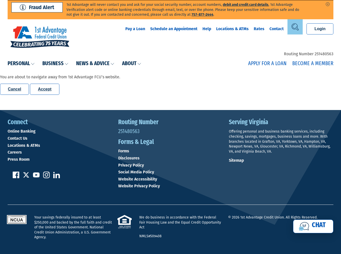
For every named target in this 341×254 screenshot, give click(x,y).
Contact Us (17, 138)
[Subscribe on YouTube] (36, 176)
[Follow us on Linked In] (56, 176)
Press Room (18, 159)
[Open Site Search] (295, 26)
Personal (21, 64)
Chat (319, 225)
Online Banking (22, 131)
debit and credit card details (245, 5)
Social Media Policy (136, 172)
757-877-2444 (202, 14)
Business (55, 64)
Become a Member (312, 64)
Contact (276, 28)
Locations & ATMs (232, 28)
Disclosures (129, 158)
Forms (123, 151)
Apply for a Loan (267, 64)
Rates (259, 28)
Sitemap (236, 160)
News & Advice (95, 64)
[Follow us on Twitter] (26, 176)
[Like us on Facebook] (16, 176)
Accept (44, 89)
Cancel (14, 89)
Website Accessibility (137, 179)
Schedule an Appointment (173, 28)
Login (320, 29)
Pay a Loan (135, 28)
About (131, 64)
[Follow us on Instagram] (46, 176)
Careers (15, 152)
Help (206, 28)
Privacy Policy (131, 165)
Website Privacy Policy (139, 186)
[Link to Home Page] (40, 37)
